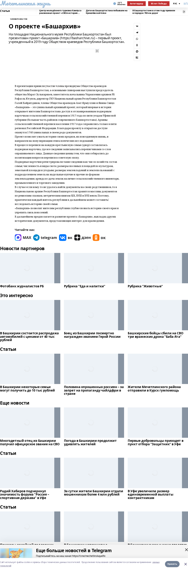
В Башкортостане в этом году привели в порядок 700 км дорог (154, 11)
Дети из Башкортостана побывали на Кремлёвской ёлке (106, 11)
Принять (172, 563)
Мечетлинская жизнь (25, 3)
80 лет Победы (159, 3)
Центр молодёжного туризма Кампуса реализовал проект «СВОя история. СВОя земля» (60, 11)
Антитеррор (136, 3)
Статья (5, 11)
